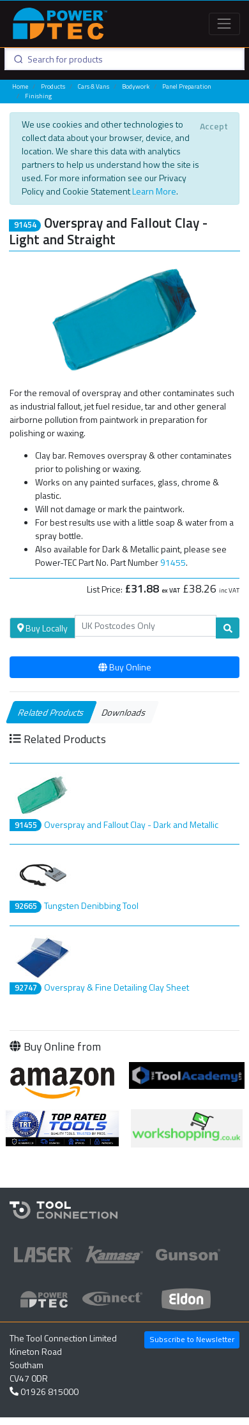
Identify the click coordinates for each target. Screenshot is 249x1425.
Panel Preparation (186, 86)
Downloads (124, 712)
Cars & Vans (93, 86)
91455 (173, 562)
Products (53, 86)
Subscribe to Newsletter (191, 1339)
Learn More (154, 191)
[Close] (213, 126)
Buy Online (124, 667)
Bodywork (135, 86)
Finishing (38, 96)
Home (20, 86)
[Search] (146, 626)
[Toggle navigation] (224, 24)
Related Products (51, 712)
